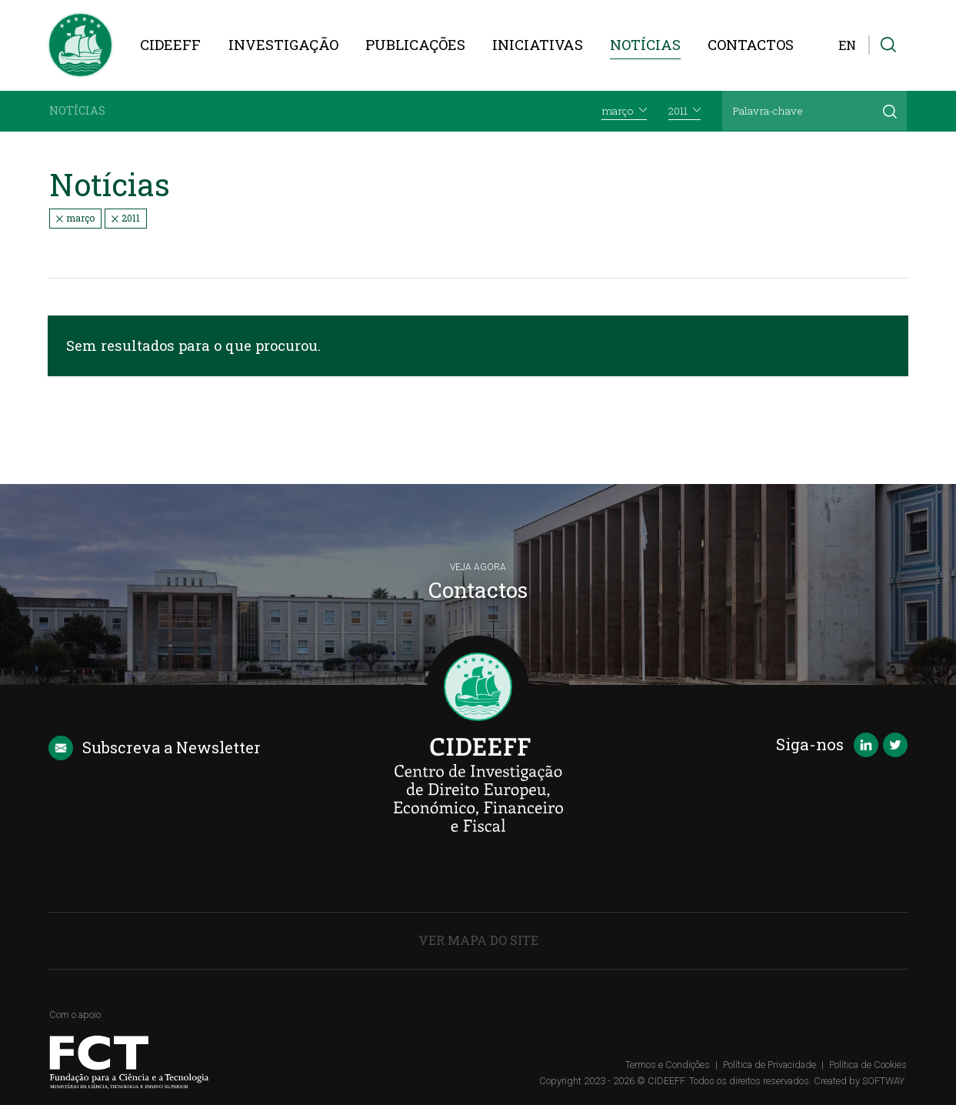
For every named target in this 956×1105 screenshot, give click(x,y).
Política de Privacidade (769, 1064)
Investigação (283, 44)
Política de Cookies (868, 1064)
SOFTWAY (883, 1081)
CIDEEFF (170, 44)
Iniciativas (537, 44)
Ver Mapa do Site (478, 940)
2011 (126, 218)
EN (847, 45)
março (75, 218)
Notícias (645, 44)
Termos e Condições (667, 1064)
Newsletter (154, 748)
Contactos (751, 44)
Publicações (415, 44)
